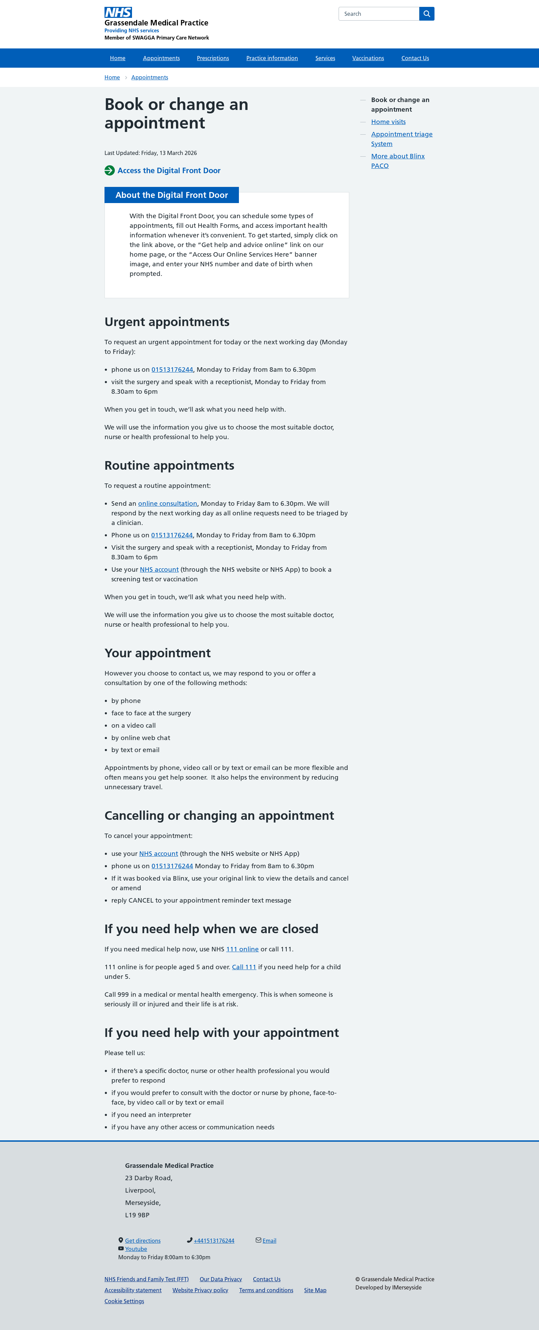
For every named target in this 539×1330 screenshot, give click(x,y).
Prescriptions (213, 58)
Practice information (272, 58)
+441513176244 (214, 1240)
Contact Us (415, 58)
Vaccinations (368, 58)
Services (325, 58)
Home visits (388, 122)
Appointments (161, 58)
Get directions (143, 1240)
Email (269, 1240)
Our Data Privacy (221, 1279)
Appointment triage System (402, 139)
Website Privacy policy (200, 1290)
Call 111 (244, 967)
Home (117, 58)
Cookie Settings (124, 1301)
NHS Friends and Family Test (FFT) (146, 1279)
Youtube (136, 1248)
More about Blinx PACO (398, 161)
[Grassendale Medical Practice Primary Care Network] (156, 24)
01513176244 (172, 369)
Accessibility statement (133, 1290)
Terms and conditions (266, 1290)
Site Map (315, 1290)
